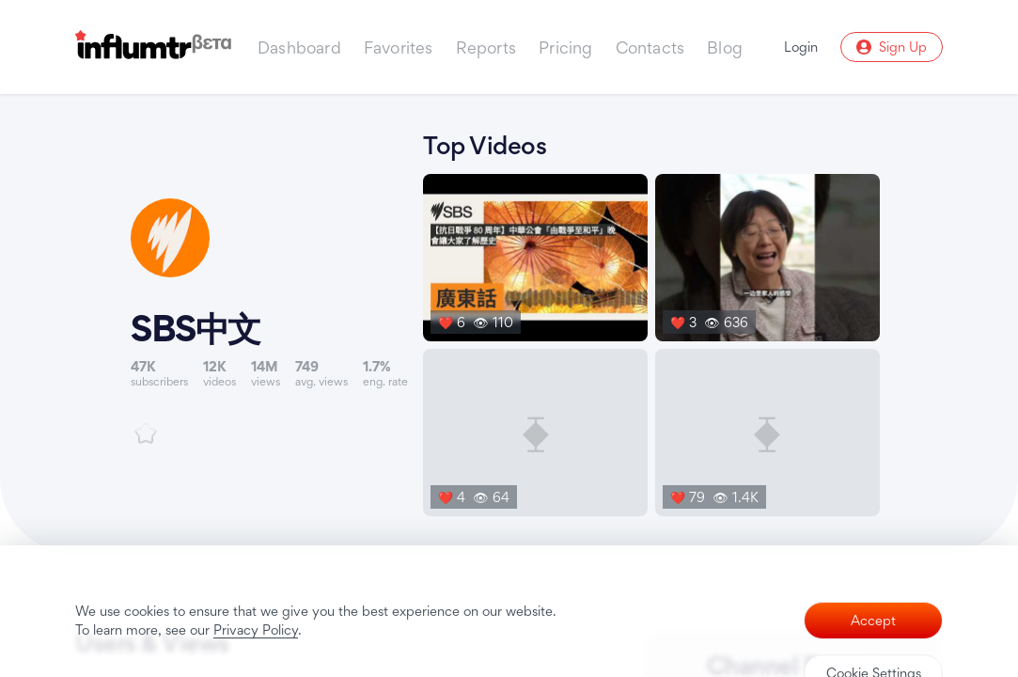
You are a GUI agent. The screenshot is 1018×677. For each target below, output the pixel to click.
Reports (486, 47)
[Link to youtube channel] (269, 321)
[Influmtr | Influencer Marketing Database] (153, 47)
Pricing (565, 47)
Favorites (398, 47)
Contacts (650, 47)
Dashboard (299, 47)
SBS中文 (195, 328)
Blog (725, 47)
